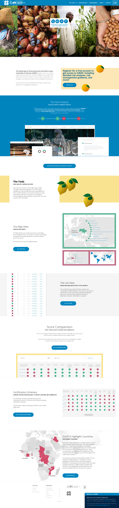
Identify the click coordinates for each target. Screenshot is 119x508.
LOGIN (115, 2)
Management (93, 2)
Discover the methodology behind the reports (59, 166)
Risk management (49, 490)
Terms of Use (48, 497)
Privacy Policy (48, 495)
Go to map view (21, 249)
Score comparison (36, 492)
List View (34, 490)
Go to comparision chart (59, 347)
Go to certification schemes (23, 414)
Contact (108, 2)
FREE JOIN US (69, 85)
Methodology (83, 2)
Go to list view (68, 303)
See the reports (70, 475)
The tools (72, 2)
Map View (34, 488)
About (102, 2)
